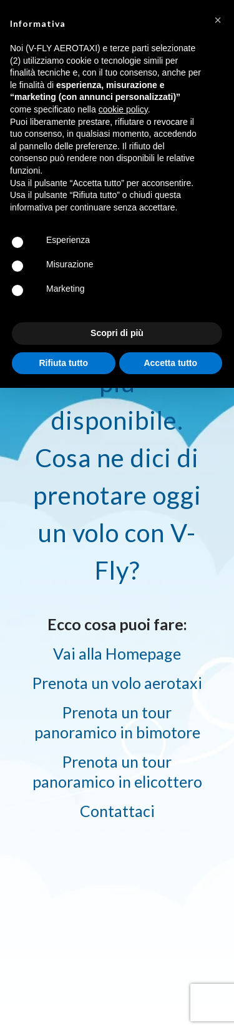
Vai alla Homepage (117, 653)
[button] (218, 20)
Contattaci (117, 810)
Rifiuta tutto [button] (63, 363)
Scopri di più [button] (117, 333)
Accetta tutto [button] (170, 363)
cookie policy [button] (123, 109)
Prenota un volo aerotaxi (117, 682)
